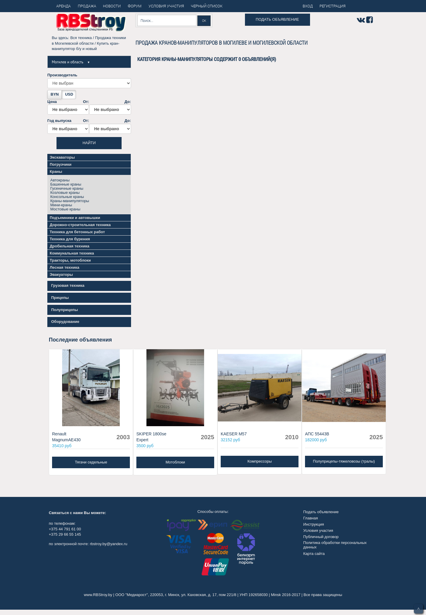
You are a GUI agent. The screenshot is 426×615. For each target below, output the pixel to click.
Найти (89, 143)
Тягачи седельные (91, 462)
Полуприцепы (64, 310)
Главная (310, 518)
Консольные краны (67, 196)
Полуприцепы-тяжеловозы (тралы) (344, 461)
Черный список (206, 6)
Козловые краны (65, 192)
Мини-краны (61, 205)
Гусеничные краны (66, 188)
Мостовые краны (65, 209)
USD (69, 94)
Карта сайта (314, 553)
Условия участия (318, 530)
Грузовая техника (67, 285)
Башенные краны (65, 184)
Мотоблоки (175, 462)
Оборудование (65, 321)
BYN (55, 94)
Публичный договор (321, 536)
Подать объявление (277, 19)
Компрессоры (259, 461)
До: (110, 107)
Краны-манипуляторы (69, 201)
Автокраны (60, 180)
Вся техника (81, 38)
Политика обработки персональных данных (335, 544)
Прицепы (60, 297)
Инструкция (313, 524)
